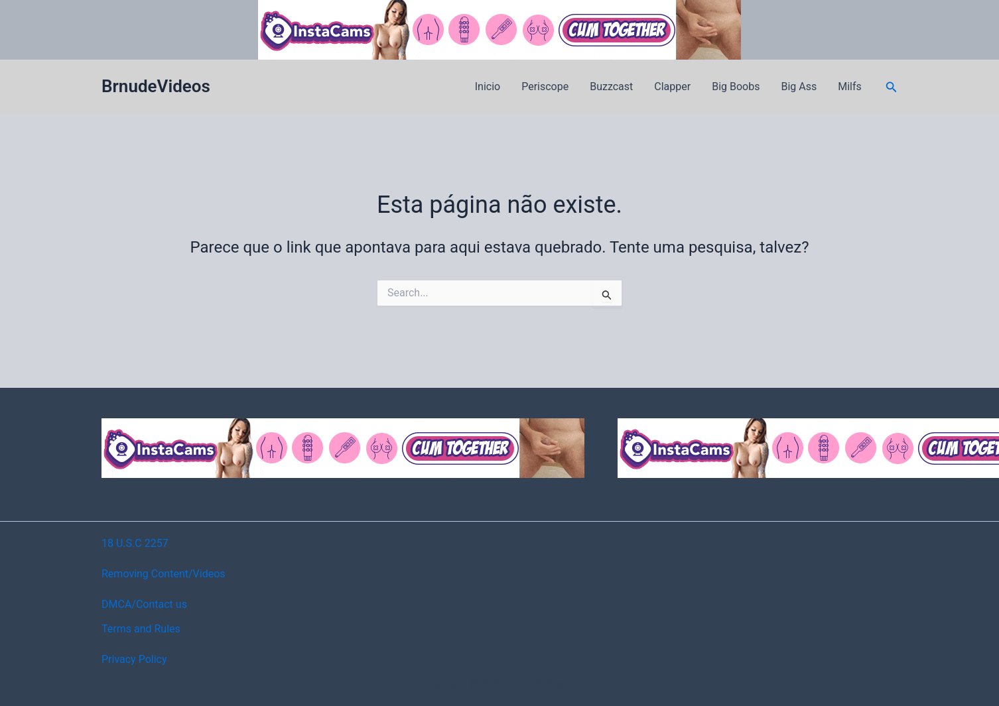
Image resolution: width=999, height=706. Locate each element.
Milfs (850, 86)
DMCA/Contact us (144, 604)
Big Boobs (736, 86)
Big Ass (799, 86)
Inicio (487, 86)
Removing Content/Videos (163, 573)
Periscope (544, 86)
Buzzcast (611, 86)
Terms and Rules (140, 628)
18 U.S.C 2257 (134, 543)
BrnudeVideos (155, 86)
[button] (892, 87)
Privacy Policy (134, 659)
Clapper (672, 86)
